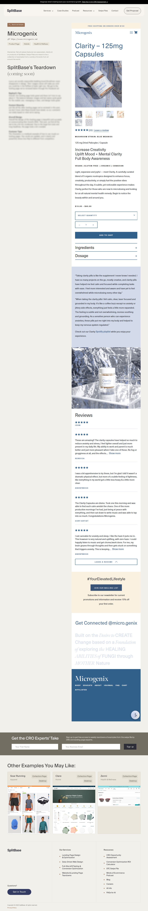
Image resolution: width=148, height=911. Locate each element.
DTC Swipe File (112, 868)
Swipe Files (103, 10)
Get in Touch (19, 892)
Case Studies (62, 10)
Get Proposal (132, 10)
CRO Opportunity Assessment (113, 856)
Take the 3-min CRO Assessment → (95, 2)
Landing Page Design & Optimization (71, 856)
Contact (114, 10)
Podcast (75, 10)
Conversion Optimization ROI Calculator (118, 863)
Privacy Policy (11, 908)
